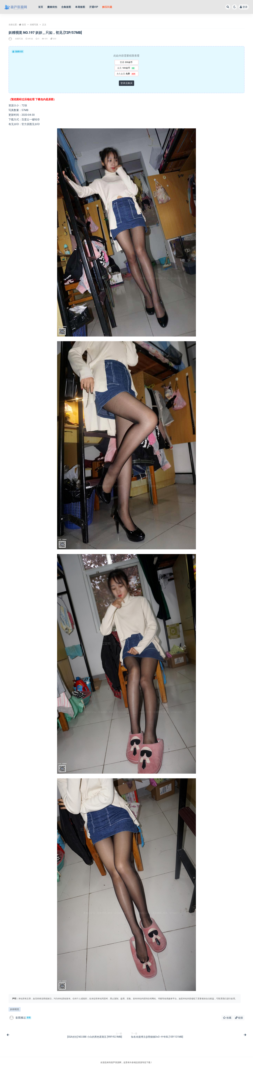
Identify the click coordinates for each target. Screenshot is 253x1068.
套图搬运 (20, 1018)
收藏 (227, 1017)
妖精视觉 (14, 1009)
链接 (239, 1017)
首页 (24, 24)
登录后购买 (126, 83)
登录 (243, 7)
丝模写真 (34, 24)
